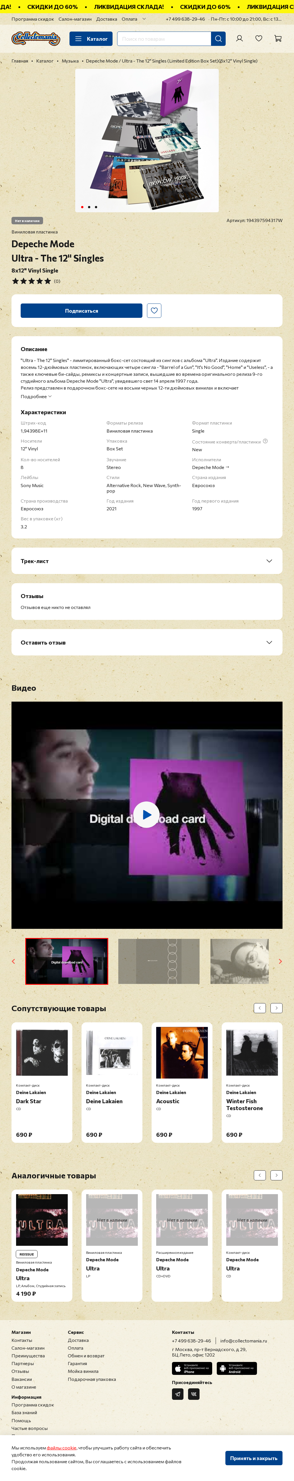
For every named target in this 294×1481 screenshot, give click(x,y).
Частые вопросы (29, 1428)
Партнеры (22, 1363)
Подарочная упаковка (92, 1379)
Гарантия (77, 1363)
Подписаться (81, 311)
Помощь (21, 1420)
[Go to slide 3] (96, 207)
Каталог (91, 39)
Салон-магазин (75, 19)
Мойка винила (83, 1371)
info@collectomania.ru (243, 1340)
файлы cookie (61, 1447)
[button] (66, 961)
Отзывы (20, 1371)
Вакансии (21, 1379)
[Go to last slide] (13, 961)
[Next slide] (280, 961)
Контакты (21, 1340)
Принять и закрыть (254, 1458)
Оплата (129, 19)
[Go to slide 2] (89, 207)
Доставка (106, 19)
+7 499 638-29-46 (185, 19)
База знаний (24, 1412)
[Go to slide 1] (82, 207)
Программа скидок (32, 19)
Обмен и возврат (86, 1355)
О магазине (23, 1386)
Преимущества (28, 1355)
